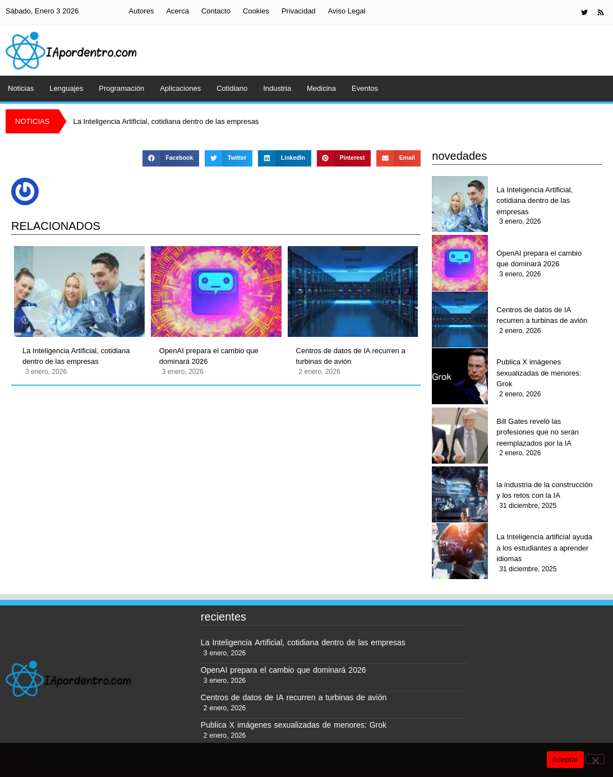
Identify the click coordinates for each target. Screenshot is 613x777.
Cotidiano (231, 88)
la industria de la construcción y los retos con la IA (544, 490)
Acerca (177, 11)
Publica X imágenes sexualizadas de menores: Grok (538, 373)
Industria (277, 88)
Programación (121, 88)
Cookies (256, 11)
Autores (141, 11)
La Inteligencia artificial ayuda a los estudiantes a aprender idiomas (544, 548)
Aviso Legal (347, 11)
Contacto (216, 11)
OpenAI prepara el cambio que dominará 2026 (209, 356)
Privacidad (299, 11)
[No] (595, 759)
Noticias (21, 88)
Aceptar (565, 759)
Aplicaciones (180, 88)
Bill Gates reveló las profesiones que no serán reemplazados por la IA (537, 432)
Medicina (321, 88)
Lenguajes (66, 88)
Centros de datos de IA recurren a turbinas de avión (350, 356)
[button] (170, 158)
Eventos (365, 88)
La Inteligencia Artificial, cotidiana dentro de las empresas (76, 356)
